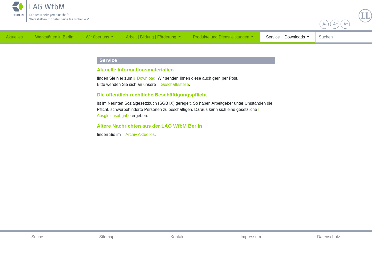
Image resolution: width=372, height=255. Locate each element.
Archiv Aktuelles (140, 134)
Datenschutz (328, 237)
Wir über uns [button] (98, 37)
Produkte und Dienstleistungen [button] (221, 37)
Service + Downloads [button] (286, 37)
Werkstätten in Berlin (54, 37)
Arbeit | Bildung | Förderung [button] (151, 37)
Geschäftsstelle (175, 84)
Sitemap (106, 237)
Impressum (251, 237)
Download (146, 78)
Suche (37, 237)
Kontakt (177, 237)
